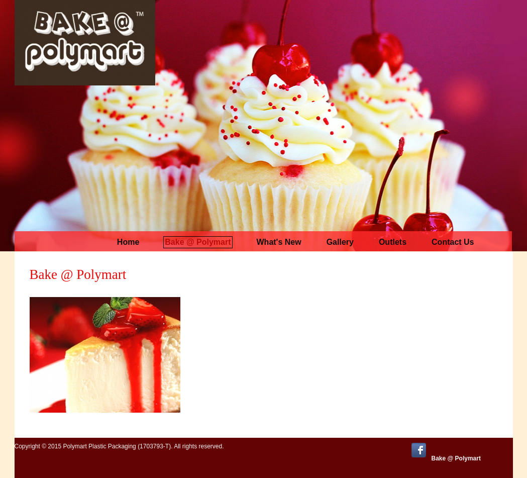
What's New (279, 242)
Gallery (340, 242)
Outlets (392, 242)
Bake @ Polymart (198, 242)
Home (128, 242)
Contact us (453, 242)
